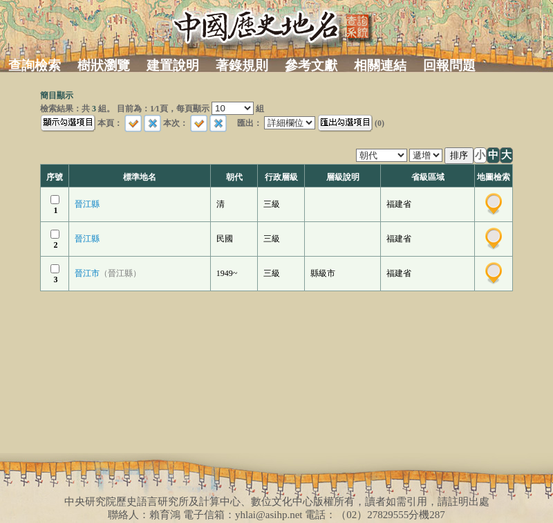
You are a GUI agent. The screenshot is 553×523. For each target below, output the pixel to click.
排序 (459, 155)
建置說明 (173, 65)
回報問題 (449, 65)
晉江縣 (87, 204)
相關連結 (380, 65)
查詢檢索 (34, 65)
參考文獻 (311, 65)
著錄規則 (242, 65)
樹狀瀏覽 (103, 65)
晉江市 (108, 273)
